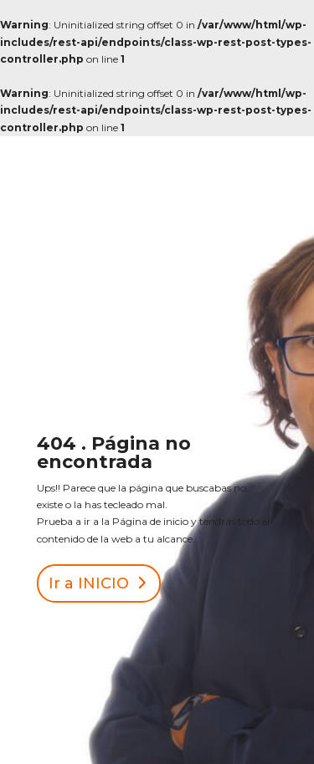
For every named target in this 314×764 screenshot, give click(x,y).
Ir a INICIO (89, 583)
